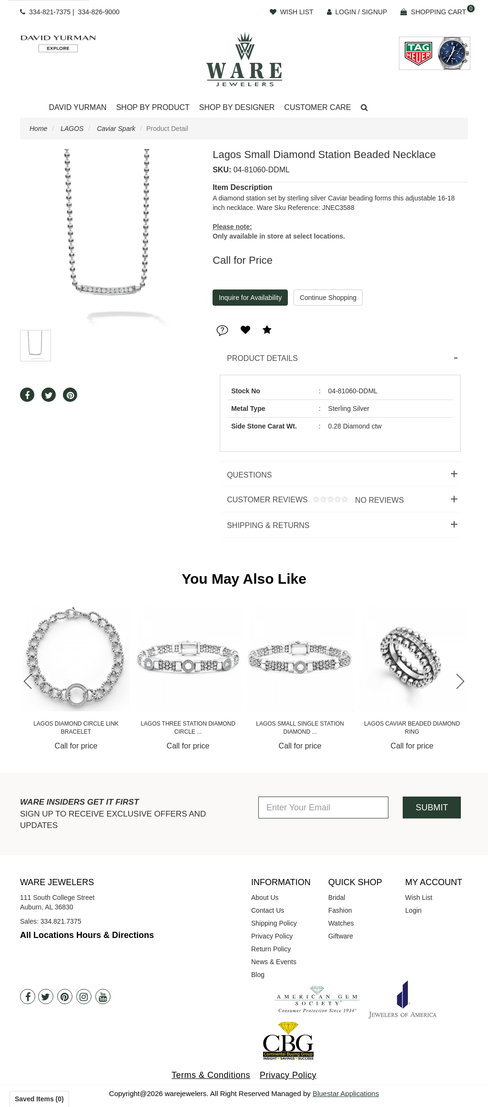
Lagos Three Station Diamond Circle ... (188, 727)
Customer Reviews (312, 500)
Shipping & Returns (268, 525)
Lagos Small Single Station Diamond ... (300, 727)
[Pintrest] (64, 996)
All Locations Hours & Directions (87, 935)
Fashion (340, 910)
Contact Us (267, 910)
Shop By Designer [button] (237, 107)
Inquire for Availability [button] (250, 297)
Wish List (418, 897)
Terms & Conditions (211, 1075)
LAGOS (72, 128)
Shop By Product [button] (153, 107)
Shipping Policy (274, 923)
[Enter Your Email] (323, 807)
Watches (341, 923)
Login (413, 910)
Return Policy (271, 949)
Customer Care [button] (317, 107)
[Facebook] (27, 996)
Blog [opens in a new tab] (257, 974)
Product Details (262, 358)
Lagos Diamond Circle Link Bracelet (76, 727)
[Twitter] (45, 996)
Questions (249, 475)
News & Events (273, 962)
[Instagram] (84, 996)
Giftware (340, 936)
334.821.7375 (61, 921)
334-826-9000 (99, 12)
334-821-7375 (50, 12)
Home (38, 128)
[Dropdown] (77, 108)
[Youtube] (103, 996)
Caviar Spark (116, 128)
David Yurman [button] (77, 107)
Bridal (337, 897)
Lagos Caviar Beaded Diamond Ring (412, 727)
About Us (265, 897)
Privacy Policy (272, 936)
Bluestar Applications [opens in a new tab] (346, 1093)
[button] (364, 108)
